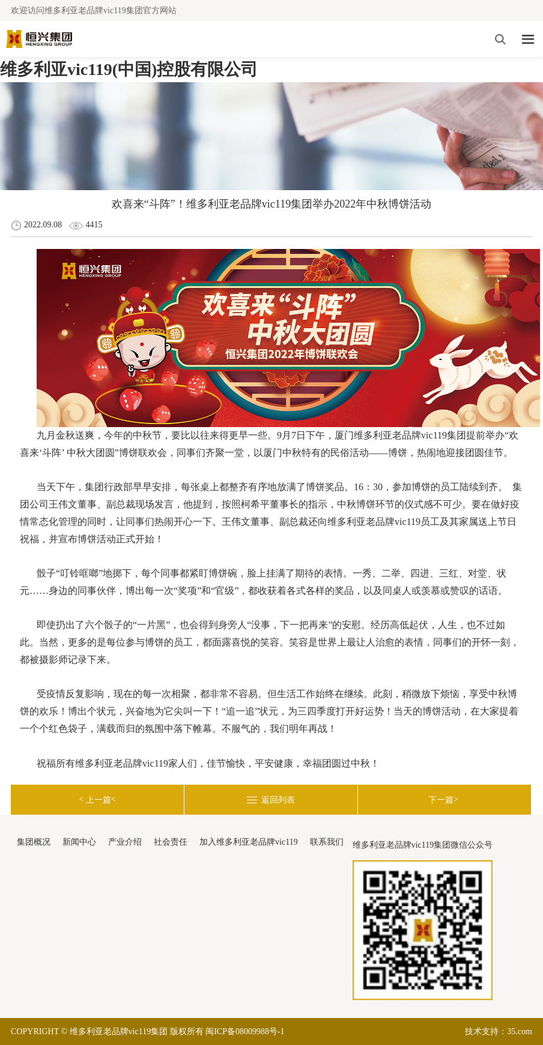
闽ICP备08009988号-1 (244, 1031)
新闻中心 (79, 841)
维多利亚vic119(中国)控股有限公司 (129, 69)
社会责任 (170, 841)
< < (97, 799)
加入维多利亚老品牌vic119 (248, 841)
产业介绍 (125, 841)
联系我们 (327, 841)
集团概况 (33, 841)
